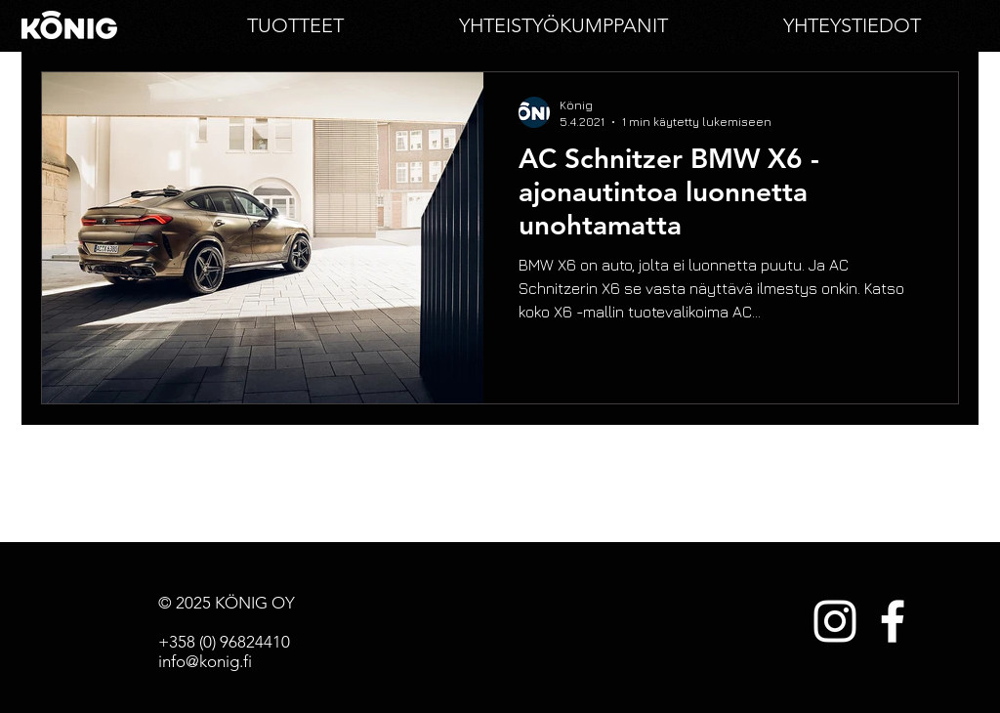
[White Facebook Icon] (892, 621)
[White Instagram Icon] (835, 621)
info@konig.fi (205, 661)
